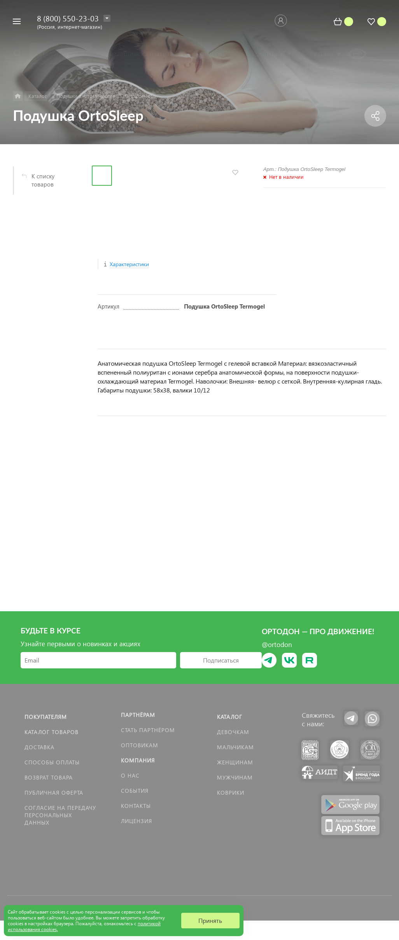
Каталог (229, 716)
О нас (130, 775)
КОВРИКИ (230, 792)
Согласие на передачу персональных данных (60, 815)
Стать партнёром (148, 730)
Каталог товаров (51, 732)
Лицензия (136, 821)
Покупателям (45, 716)
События (135, 790)
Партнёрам (138, 715)
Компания (138, 760)
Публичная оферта (53, 792)
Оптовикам (139, 745)
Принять (210, 920)
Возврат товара (48, 777)
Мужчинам (235, 777)
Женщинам (235, 762)
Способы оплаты (52, 762)
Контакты (136, 805)
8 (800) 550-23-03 (68, 17)
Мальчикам (235, 747)
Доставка (39, 747)
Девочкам (233, 732)
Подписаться (221, 660)
